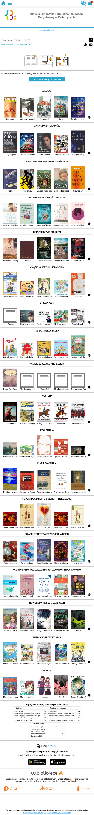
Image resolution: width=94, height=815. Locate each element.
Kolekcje (32, 44)
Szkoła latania (18, 711)
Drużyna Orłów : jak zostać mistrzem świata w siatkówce (65, 715)
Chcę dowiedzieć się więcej (34, 813)
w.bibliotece (65, 779)
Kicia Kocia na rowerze (38, 734)
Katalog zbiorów (46, 30)
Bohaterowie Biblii (36, 736)
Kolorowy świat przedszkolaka (23, 720)
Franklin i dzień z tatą (37, 731)
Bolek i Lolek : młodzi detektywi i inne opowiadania (29, 718)
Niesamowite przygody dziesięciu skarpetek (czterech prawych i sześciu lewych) (38, 713)
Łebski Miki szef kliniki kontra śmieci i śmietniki (62, 720)
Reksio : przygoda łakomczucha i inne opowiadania (29, 715)
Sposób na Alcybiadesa (38, 729)
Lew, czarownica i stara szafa (57, 718)
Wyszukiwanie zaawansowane (14, 44)
